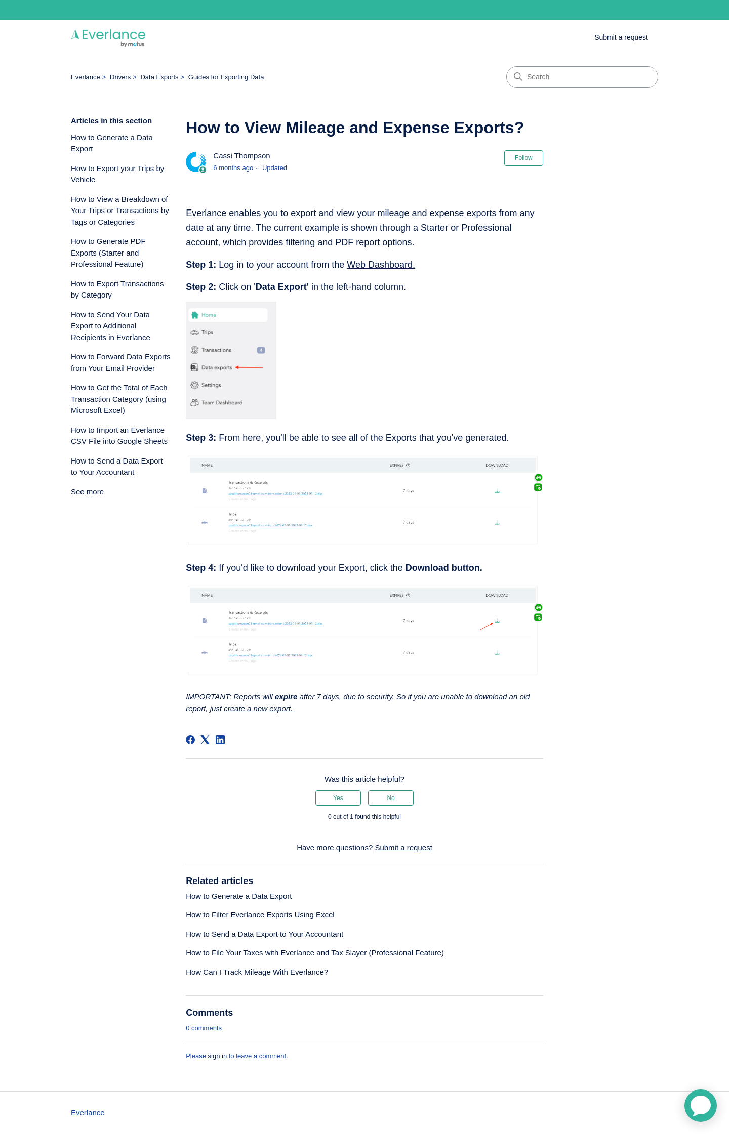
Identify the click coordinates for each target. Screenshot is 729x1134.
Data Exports (159, 77)
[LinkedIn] (220, 739)
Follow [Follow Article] (524, 157)
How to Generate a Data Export (112, 143)
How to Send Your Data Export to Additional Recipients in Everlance (110, 326)
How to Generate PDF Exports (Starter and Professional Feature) (108, 252)
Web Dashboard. (381, 265)
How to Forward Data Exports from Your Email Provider (121, 362)
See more (87, 491)
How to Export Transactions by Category (117, 289)
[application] (700, 1105)
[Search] (582, 77)
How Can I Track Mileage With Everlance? (257, 972)
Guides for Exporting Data (226, 77)
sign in (217, 1056)
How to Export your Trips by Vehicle (117, 174)
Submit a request (621, 37)
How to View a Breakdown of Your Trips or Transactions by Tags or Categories (120, 210)
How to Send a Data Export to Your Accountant (117, 466)
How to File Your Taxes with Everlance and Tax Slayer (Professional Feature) (315, 952)
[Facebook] (190, 739)
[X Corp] (205, 739)
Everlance (85, 77)
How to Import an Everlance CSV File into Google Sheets (119, 436)
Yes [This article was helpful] (338, 798)
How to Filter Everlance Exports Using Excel (260, 914)
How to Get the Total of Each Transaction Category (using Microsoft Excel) (119, 398)
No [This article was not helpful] (390, 798)
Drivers (120, 77)
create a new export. (259, 708)
